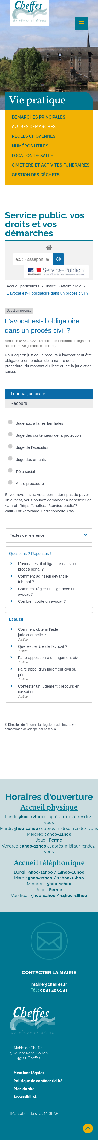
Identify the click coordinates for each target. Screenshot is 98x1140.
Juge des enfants (27, 459)
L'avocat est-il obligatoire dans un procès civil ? (47, 293)
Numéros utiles (30, 145)
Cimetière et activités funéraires (50, 165)
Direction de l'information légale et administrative (42, 725)
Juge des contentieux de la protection (44, 435)
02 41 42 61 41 (53, 990)
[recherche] (33, 259)
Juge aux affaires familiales (35, 423)
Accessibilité (25, 1097)
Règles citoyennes (33, 136)
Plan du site (24, 1089)
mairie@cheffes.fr (49, 984)
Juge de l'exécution (28, 447)
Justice (50, 286)
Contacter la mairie (49, 972)
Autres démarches (34, 126)
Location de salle (32, 155)
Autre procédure (26, 483)
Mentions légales (29, 1073)
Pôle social (21, 471)
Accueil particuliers (23, 286)
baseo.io (50, 729)
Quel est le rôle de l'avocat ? (42, 646)
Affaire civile (71, 286)
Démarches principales (38, 117)
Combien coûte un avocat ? (42, 601)
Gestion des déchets (36, 174)
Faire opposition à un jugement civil (48, 657)
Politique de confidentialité (38, 1081)
